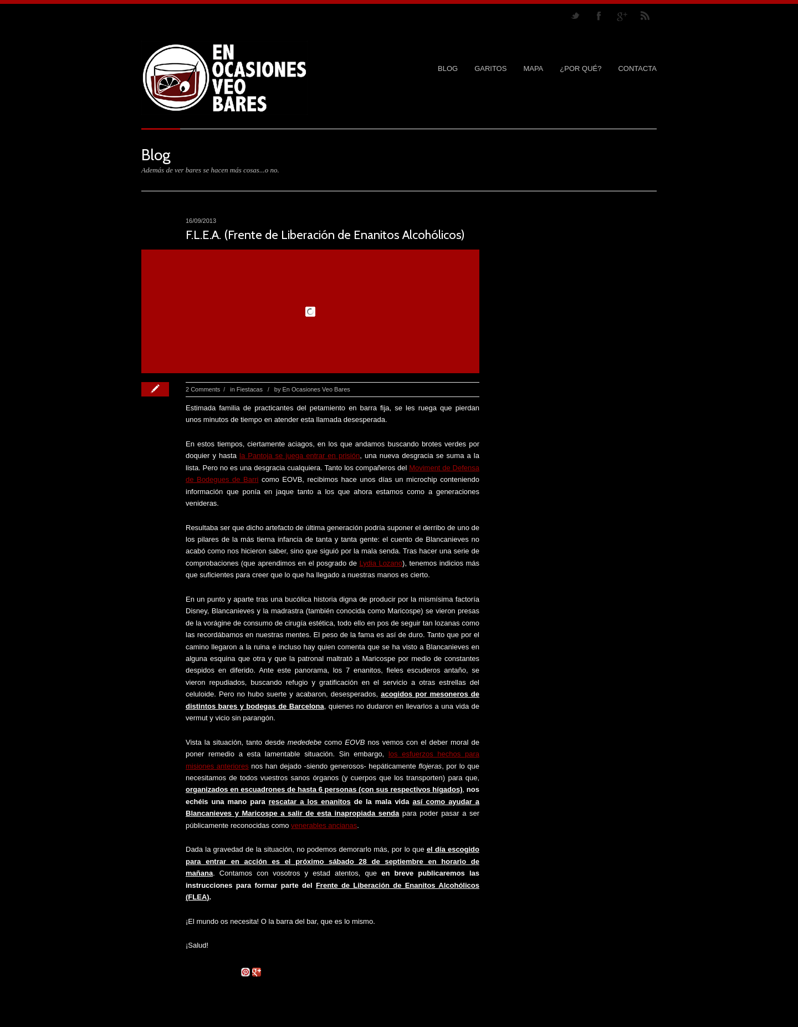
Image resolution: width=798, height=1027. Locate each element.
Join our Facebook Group (598, 15)
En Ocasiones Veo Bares (316, 389)
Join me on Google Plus (621, 15)
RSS (645, 15)
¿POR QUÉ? (580, 68)
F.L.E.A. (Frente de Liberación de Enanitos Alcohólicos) (325, 234)
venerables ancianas (324, 825)
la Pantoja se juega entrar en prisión (299, 455)
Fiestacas (250, 389)
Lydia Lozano (380, 563)
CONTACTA (637, 68)
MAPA (533, 68)
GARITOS (490, 68)
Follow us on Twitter (575, 15)
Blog (448, 68)
